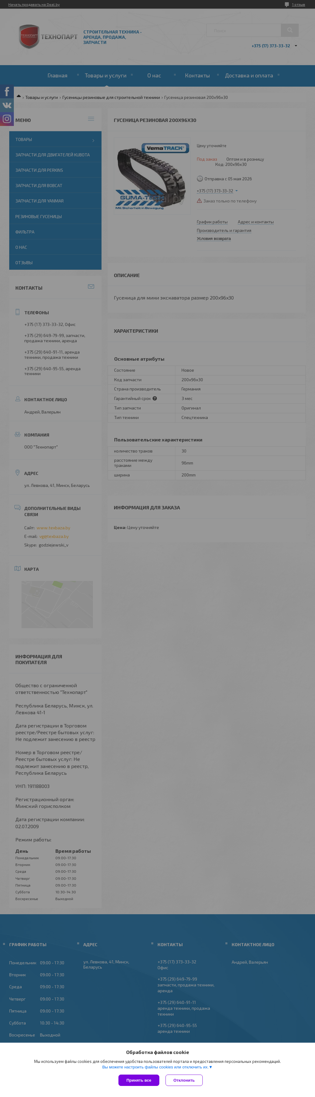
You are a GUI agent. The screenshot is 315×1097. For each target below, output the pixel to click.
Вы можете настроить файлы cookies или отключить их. (155, 1067)
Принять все (138, 1080)
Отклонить (184, 1080)
